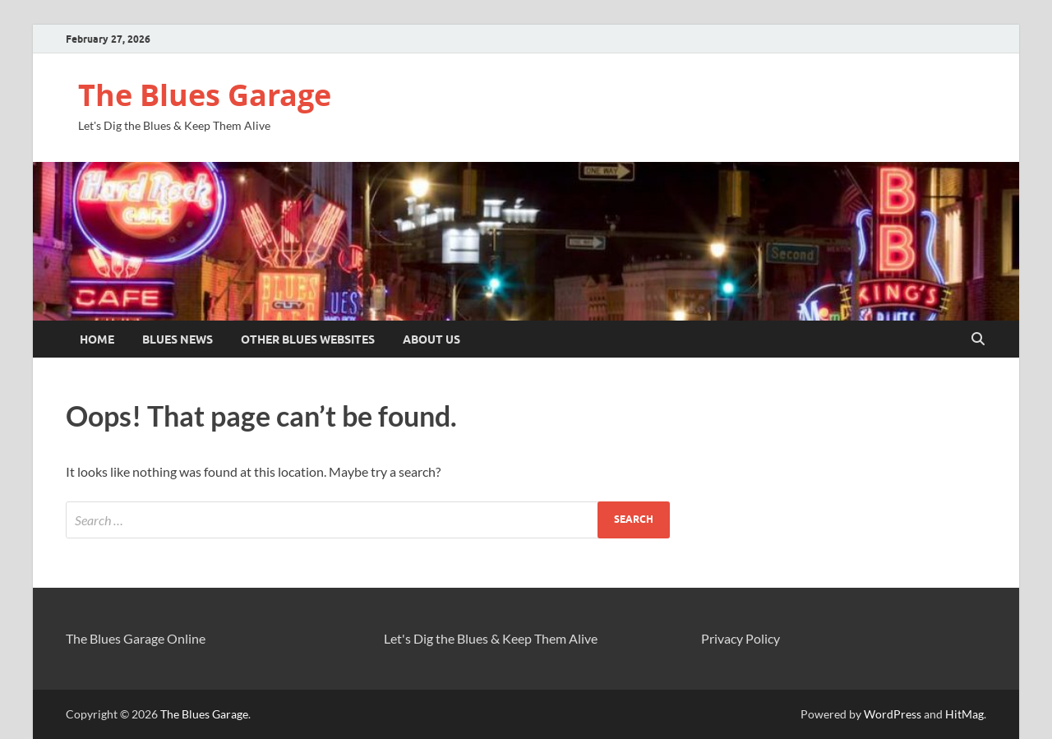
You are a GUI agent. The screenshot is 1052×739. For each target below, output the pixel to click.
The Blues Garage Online (135, 638)
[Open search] (978, 339)
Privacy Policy (740, 638)
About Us (431, 339)
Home (97, 339)
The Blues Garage (204, 95)
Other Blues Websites (308, 339)
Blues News (177, 339)
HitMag (964, 714)
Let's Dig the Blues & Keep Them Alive (491, 638)
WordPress (892, 714)
